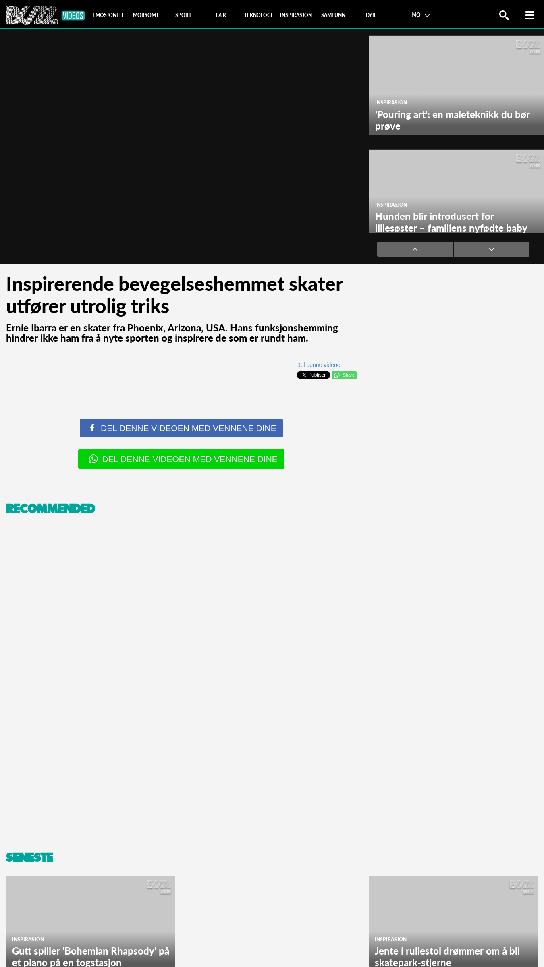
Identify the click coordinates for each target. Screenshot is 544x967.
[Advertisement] (242, 682)
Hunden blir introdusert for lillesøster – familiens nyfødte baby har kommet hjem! (451, 227)
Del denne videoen (320, 365)
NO (421, 14)
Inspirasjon (391, 102)
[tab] (108, 15)
